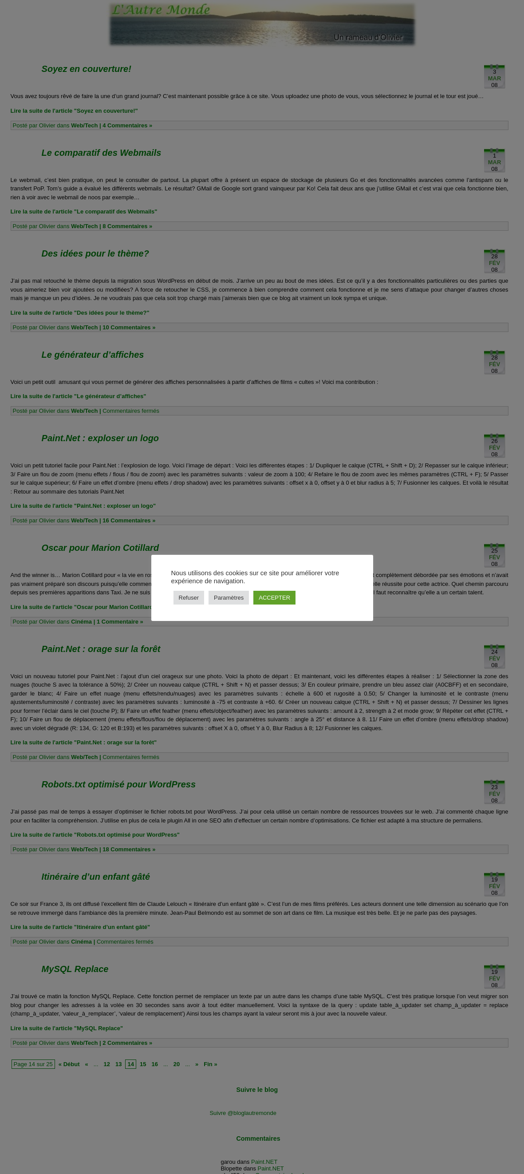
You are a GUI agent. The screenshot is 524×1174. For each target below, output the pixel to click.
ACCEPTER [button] (274, 597)
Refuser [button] (189, 597)
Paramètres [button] (229, 597)
